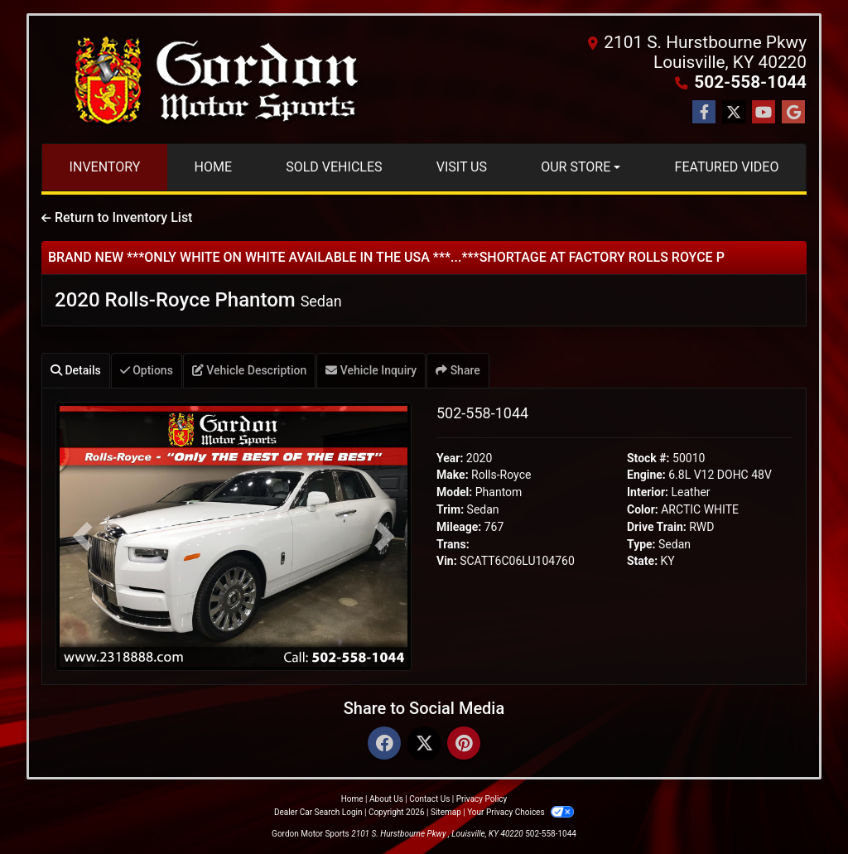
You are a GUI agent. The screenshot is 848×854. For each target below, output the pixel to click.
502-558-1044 (750, 82)
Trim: (450, 509)
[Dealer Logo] (213, 79)
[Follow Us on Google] (793, 112)
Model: (454, 492)
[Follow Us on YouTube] (763, 112)
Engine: (646, 474)
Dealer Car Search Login (318, 812)
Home (352, 798)
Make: (452, 474)
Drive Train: (657, 526)
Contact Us (429, 798)
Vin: (446, 560)
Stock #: (648, 458)
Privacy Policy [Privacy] (482, 798)
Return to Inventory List (116, 217)
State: (642, 560)
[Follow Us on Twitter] (733, 112)
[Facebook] (384, 744)
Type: (641, 544)
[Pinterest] (463, 744)
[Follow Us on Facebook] (704, 112)
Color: (642, 509)
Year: (449, 458)
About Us (386, 798)
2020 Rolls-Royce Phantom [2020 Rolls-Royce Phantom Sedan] (198, 299)
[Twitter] (424, 744)
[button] (82, 536)
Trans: (453, 544)
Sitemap (446, 812)
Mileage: (458, 526)
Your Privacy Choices (520, 812)
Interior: (647, 492)
